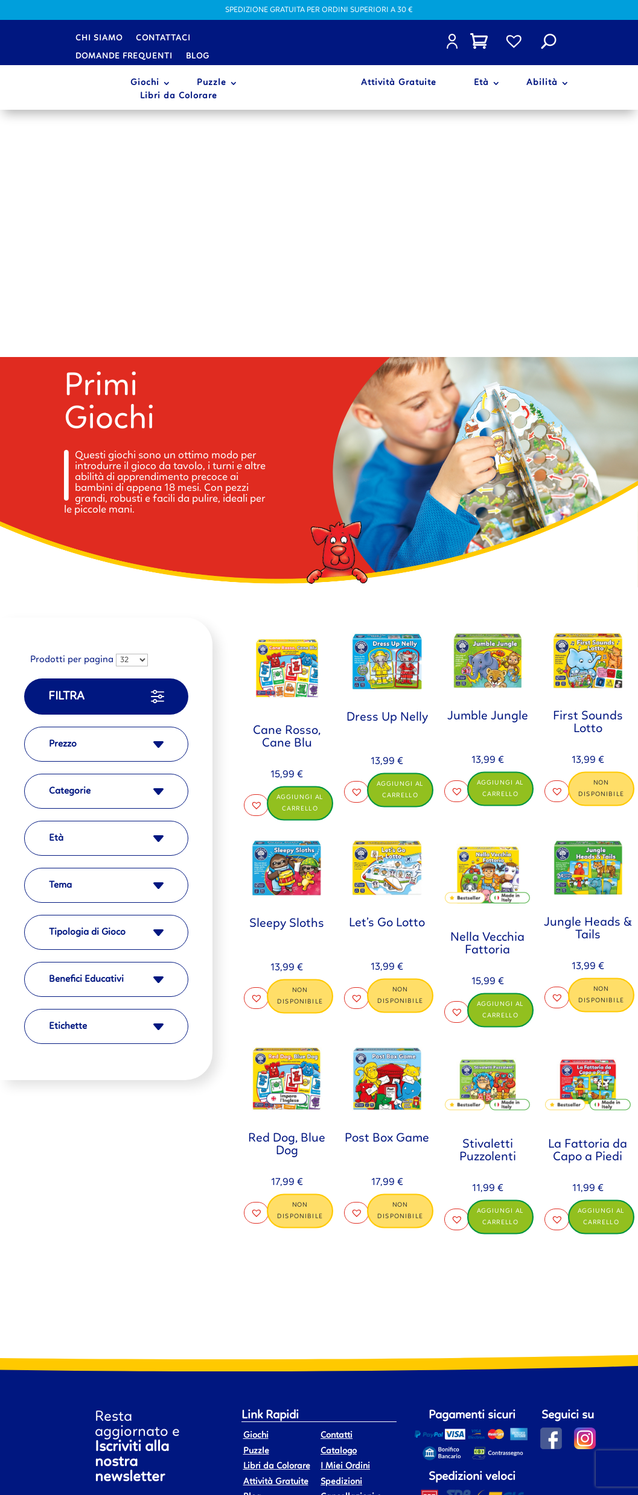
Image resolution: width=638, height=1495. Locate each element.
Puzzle (211, 83)
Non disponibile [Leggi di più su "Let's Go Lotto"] (400, 748)
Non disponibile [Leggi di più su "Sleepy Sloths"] (300, 748)
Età (481, 83)
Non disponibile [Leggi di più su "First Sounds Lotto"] (601, 542)
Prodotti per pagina (71, 413)
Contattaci (163, 38)
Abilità (542, 83)
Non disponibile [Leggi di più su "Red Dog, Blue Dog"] (300, 964)
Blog (197, 56)
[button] (256, 558)
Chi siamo (99, 38)
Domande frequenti (124, 56)
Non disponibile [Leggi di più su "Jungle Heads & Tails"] (601, 748)
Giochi (144, 83)
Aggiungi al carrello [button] (300, 555)
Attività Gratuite (398, 83)
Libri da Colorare (178, 96)
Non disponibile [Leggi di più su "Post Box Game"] (400, 963)
